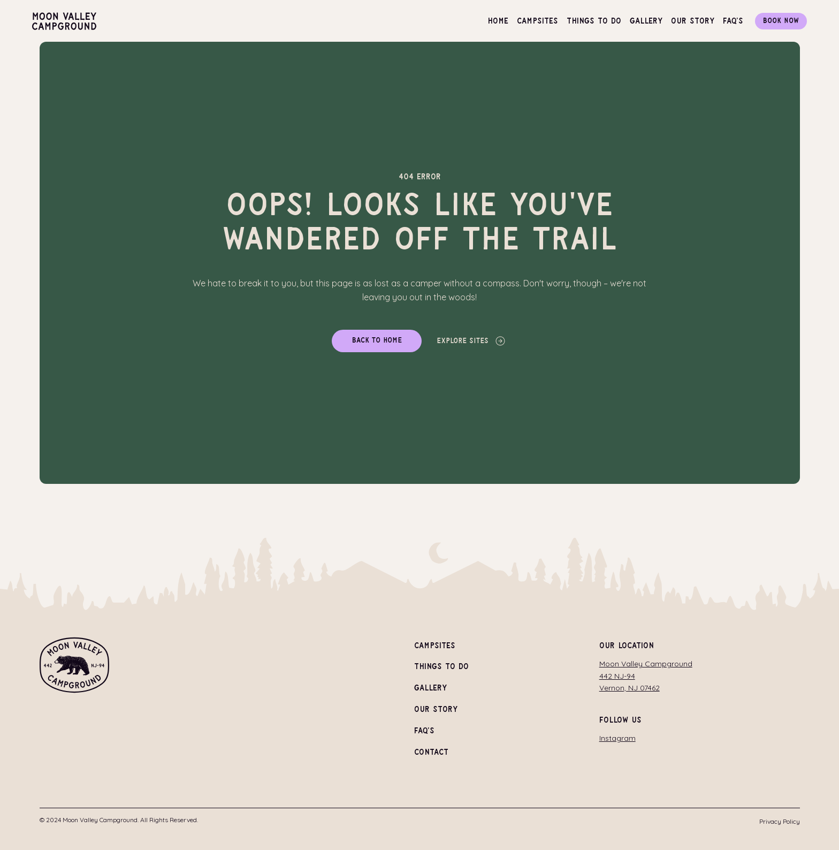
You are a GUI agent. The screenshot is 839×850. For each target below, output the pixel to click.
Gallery (430, 688)
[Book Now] (781, 21)
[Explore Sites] (472, 341)
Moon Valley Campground (645, 664)
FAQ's (424, 731)
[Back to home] (377, 341)
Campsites (434, 645)
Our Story (435, 710)
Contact (431, 752)
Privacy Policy (779, 821)
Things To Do (441, 667)
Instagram (617, 738)
